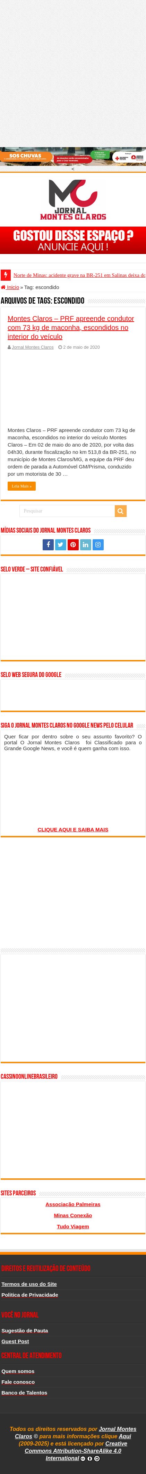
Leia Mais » (22, 486)
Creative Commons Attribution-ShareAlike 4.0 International (76, 1451)
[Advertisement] (73, 73)
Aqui (125, 1436)
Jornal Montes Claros (32, 347)
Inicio (10, 287)
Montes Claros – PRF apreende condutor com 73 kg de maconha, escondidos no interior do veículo (71, 327)
